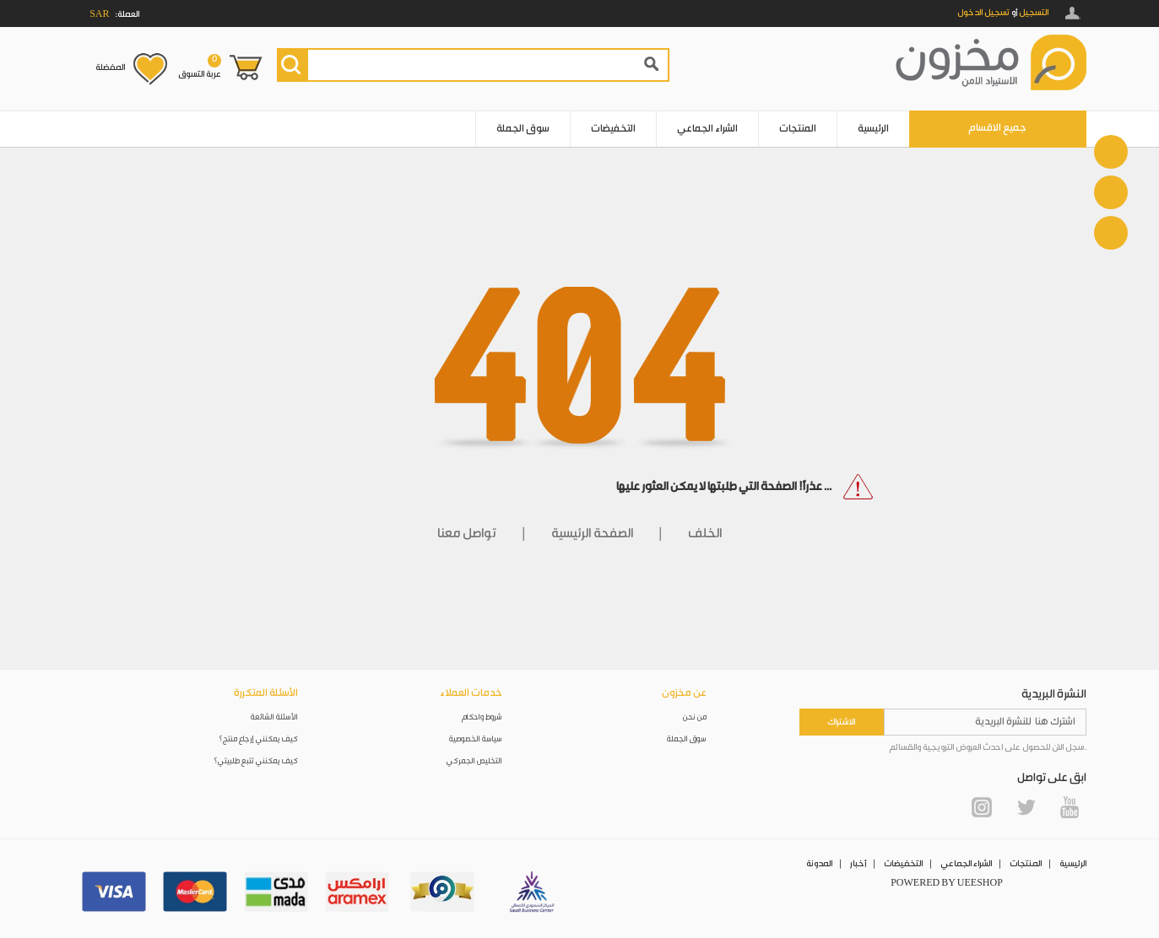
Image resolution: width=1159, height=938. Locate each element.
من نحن (695, 717)
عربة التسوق (199, 66)
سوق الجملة (523, 128)
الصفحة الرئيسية (592, 534)
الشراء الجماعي (707, 128)
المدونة (819, 864)
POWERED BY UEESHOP (947, 883)
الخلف (705, 534)
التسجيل (1033, 13)
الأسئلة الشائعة (274, 717)
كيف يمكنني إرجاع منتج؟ (258, 739)
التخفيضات (613, 128)
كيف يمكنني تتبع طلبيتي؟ (256, 761)
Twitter (1026, 807)
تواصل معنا (466, 534)
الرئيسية (873, 128)
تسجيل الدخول (983, 13)
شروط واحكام (482, 717)
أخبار (858, 864)
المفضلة (110, 67)
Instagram (982, 807)
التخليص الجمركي (474, 761)
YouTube (1069, 807)
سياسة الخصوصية (475, 739)
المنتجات (797, 128)
